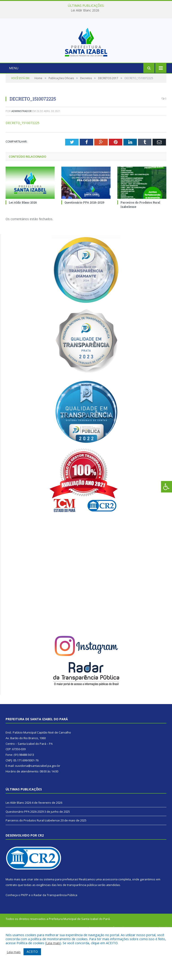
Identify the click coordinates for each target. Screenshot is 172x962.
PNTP (24, 924)
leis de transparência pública (77, 913)
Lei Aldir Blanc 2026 (85, 10)
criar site (33, 908)
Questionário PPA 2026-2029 (84, 231)
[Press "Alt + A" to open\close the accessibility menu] (166, 486)
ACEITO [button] (32, 951)
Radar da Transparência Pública (55, 924)
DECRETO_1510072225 (22, 152)
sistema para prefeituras (61, 908)
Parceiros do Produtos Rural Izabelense (33, 849)
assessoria (110, 908)
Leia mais (53, 943)
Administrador (21, 139)
